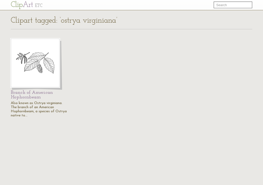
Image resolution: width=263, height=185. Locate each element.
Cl (26, 5)
